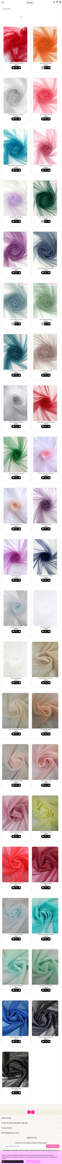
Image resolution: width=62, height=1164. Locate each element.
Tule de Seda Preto (16, 1088)
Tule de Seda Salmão (45, 729)
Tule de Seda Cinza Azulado (16, 114)
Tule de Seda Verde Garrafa (16, 473)
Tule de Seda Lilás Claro (16, 217)
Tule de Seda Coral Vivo (46, 114)
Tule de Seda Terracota (46, 63)
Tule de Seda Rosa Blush (45, 165)
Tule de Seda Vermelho (16, 883)
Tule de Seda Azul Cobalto (46, 575)
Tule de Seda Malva (46, 524)
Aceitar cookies (33, 1161)
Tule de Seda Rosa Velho (16, 832)
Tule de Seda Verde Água (46, 985)
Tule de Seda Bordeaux (46, 883)
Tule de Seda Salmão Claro (16, 729)
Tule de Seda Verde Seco (45, 319)
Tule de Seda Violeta (16, 268)
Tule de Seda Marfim (16, 678)
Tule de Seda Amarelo (46, 832)
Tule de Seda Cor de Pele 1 (46, 678)
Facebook (29, 1112)
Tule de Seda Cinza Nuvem (16, 422)
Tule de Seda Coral (46, 781)
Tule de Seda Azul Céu (16, 627)
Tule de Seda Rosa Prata (45, 370)
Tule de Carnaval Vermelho (16, 63)
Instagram (33, 1112)
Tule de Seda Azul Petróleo (16, 370)
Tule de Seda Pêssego (16, 524)
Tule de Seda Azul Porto (16, 1037)
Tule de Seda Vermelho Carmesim (46, 422)
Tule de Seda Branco (45, 627)
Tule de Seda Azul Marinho (46, 1037)
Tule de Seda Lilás (16, 575)
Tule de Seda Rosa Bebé (16, 781)
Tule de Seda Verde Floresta (45, 217)
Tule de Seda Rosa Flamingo (45, 473)
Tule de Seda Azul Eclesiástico (46, 268)
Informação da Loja (10, 1133)
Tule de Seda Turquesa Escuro (16, 165)
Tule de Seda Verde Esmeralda (46, 934)
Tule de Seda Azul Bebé (16, 934)
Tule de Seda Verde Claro (16, 985)
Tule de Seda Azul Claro (16, 319)
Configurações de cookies (13, 1161)
